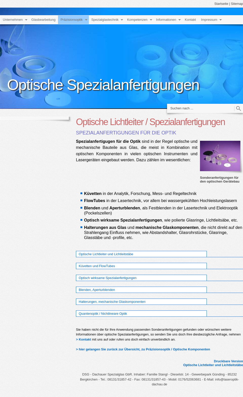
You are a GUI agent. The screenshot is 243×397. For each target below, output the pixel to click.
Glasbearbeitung (43, 20)
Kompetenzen (137, 20)
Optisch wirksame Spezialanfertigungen (107, 278)
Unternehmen (13, 20)
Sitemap (237, 4)
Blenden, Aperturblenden (97, 290)
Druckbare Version (228, 361)
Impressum (209, 20)
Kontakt (190, 20)
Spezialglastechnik (105, 20)
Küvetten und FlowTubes (97, 266)
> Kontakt (83, 339)
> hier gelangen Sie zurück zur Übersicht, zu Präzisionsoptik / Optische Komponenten (143, 349)
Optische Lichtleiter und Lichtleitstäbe (106, 254)
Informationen (166, 20)
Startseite (221, 4)
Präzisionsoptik (71, 20)
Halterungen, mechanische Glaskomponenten (112, 302)
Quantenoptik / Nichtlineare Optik (103, 313)
